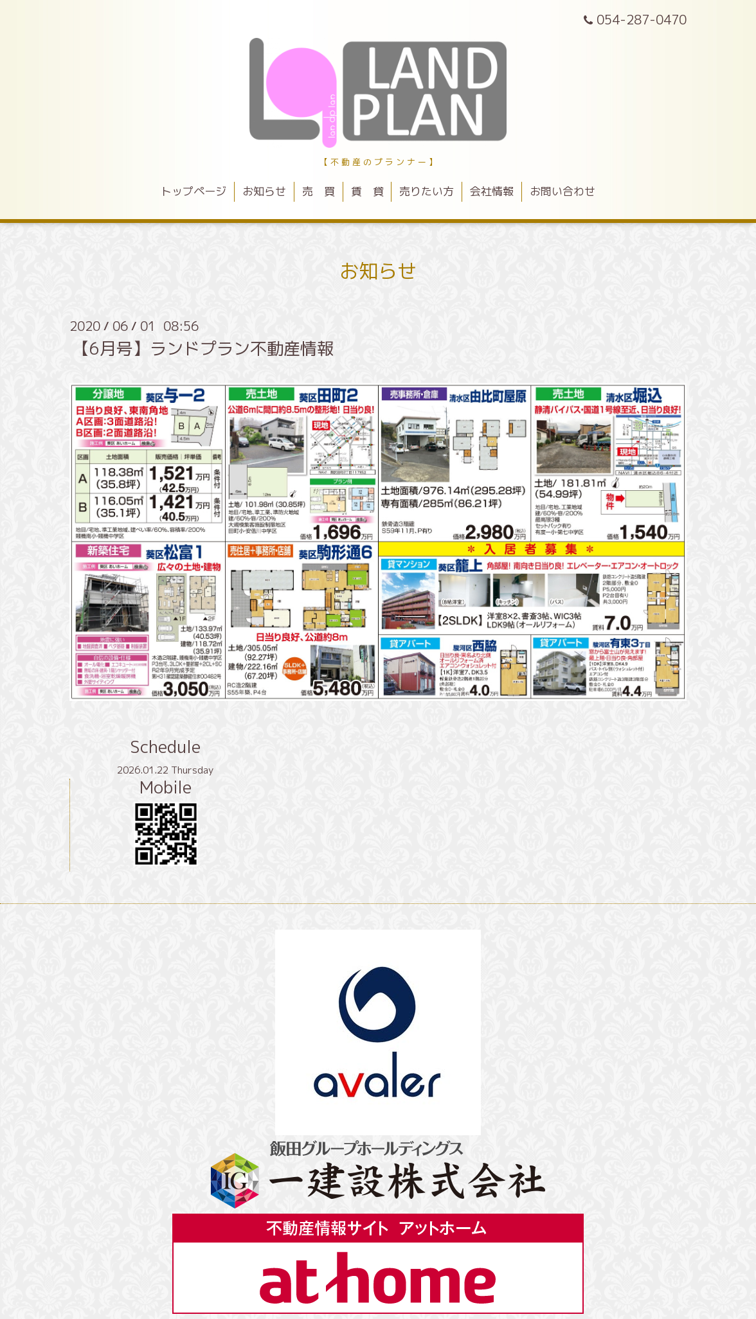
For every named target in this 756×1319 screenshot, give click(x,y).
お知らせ (264, 191)
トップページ (193, 191)
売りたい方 (426, 191)
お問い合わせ (562, 191)
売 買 (318, 191)
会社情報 (492, 191)
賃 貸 (367, 191)
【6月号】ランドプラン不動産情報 (203, 348)
